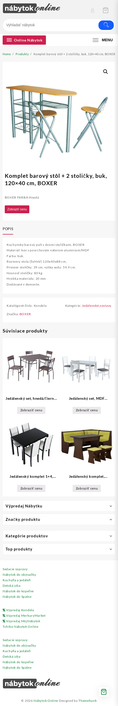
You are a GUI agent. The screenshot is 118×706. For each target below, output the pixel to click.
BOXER (25, 314)
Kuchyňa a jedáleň (17, 580)
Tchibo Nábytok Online (21, 627)
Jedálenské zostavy (96, 306)
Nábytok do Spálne (17, 597)
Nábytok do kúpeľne (18, 591)
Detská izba (12, 586)
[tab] (9, 229)
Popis (8, 229)
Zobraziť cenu (17, 209)
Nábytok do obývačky (19, 575)
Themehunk (87, 701)
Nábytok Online (46, 701)
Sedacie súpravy (15, 569)
